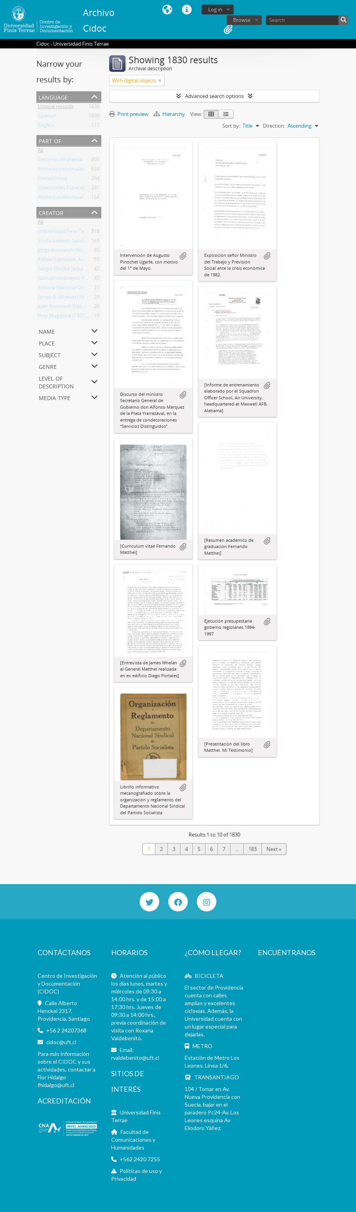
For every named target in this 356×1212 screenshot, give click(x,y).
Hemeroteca (52, 179)
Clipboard (228, 29)
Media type (54, 397)
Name (47, 331)
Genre (48, 366)
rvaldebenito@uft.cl (135, 1057)
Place (47, 342)
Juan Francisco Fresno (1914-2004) (77, 307)
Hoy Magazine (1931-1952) (68, 316)
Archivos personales (61, 170)
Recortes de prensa (60, 160)
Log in (215, 9)
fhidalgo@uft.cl (56, 1085)
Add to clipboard (183, 256)
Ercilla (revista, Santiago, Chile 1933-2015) (85, 242)
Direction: (274, 125)
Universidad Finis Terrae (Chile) (73, 232)
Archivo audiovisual (60, 198)
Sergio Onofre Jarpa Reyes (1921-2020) (82, 270)
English (46, 126)
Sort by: (231, 125)
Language (167, 10)
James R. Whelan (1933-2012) (71, 298)
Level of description (56, 381)
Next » (273, 848)
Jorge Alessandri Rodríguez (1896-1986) (82, 251)
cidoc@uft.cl (61, 1042)
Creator (51, 212)
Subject (50, 354)
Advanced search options (214, 96)
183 (252, 848)
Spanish (47, 117)
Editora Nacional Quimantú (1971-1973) (83, 288)
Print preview (128, 113)
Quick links (187, 10)
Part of (50, 140)
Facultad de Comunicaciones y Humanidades (133, 1139)
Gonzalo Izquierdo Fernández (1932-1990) (86, 279)
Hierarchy (169, 113)
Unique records (56, 107)
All (40, 151)
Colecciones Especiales (64, 188)
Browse (241, 19)
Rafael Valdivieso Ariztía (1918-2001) (79, 260)
